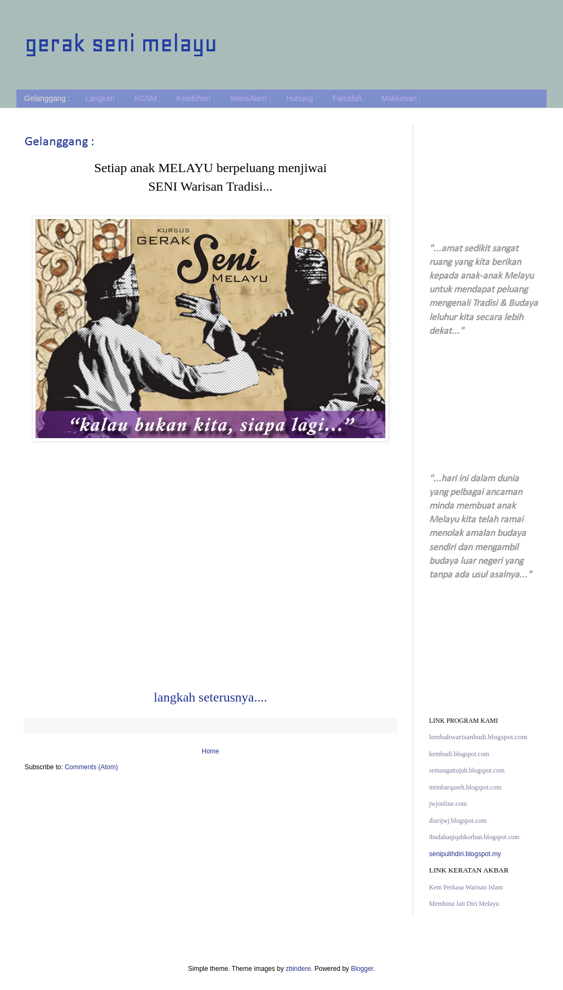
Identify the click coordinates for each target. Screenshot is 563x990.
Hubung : (302, 98)
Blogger (362, 969)
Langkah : (102, 98)
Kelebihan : (196, 98)
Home (210, 751)
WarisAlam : (250, 98)
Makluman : (401, 98)
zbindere (298, 969)
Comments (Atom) (91, 767)
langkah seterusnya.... (210, 697)
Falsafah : (349, 98)
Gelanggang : (47, 98)
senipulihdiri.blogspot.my (465, 854)
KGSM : (147, 98)
